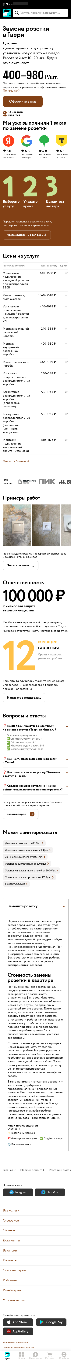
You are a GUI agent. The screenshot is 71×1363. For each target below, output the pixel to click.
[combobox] (40, 13)
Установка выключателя (19, 864)
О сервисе (11, 1220)
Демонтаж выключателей (20, 850)
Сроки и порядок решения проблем (50, 657)
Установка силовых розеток (21, 877)
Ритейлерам (12, 1290)
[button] (35, 4)
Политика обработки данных (18, 1347)
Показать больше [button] (16, 884)
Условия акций (14, 1300)
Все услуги (11, 1210)
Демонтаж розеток (16, 843)
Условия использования (15, 1342)
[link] (24, 843)
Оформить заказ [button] (23, 101)
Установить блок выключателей (23, 871)
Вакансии (10, 1250)
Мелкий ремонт (31, 1170)
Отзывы (9, 1230)
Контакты (10, 1260)
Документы (11, 1240)
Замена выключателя (17, 857)
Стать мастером (14, 1270)
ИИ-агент (10, 1280)
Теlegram (18, 1192)
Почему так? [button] (11, 91)
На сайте (49, 1192)
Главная (8, 1170)
